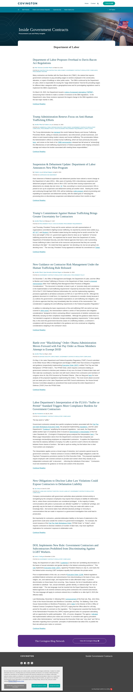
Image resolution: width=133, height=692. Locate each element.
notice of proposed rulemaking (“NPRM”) (79, 92)
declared (57, 132)
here (34, 142)
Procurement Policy (47, 128)
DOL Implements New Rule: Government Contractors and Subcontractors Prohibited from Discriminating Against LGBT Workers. (65, 549)
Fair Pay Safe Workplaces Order (60, 523)
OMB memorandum (65, 142)
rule (34, 568)
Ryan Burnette (47, 272)
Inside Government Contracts (43, 29)
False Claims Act (69, 9)
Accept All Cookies (54, 685)
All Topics (111, 9)
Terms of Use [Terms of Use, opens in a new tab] (20, 681)
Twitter (97, 247)
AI (18, 9)
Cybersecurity (57, 9)
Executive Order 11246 (75, 575)
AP (34, 232)
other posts (44, 310)
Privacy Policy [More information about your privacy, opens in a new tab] (12, 681)
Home (86, 3)
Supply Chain (88, 128)
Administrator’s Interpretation (79, 432)
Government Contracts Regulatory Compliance (82, 70)
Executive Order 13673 (70, 365)
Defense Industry (57, 127)
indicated (94, 614)
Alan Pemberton (38, 413)
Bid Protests (25, 9)
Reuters (45, 232)
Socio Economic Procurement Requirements (69, 128)
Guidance (46, 429)
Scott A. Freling (39, 556)
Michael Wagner (47, 172)
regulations (83, 427)
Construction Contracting (48, 70)
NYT (37, 232)
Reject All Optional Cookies (39, 685)
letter (73, 604)
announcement (71, 599)
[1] (61, 186)
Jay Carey (37, 488)
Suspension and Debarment (48, 175)
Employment (62, 70)
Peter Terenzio (38, 67)
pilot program (78, 191)
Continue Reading (39, 104)
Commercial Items (45, 127)
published (64, 563)
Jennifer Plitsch (48, 67)
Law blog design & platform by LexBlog (102, 689)
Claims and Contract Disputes (41, 9)
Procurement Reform (40, 71)
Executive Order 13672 (52, 568)
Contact (93, 3)
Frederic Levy (48, 124)
